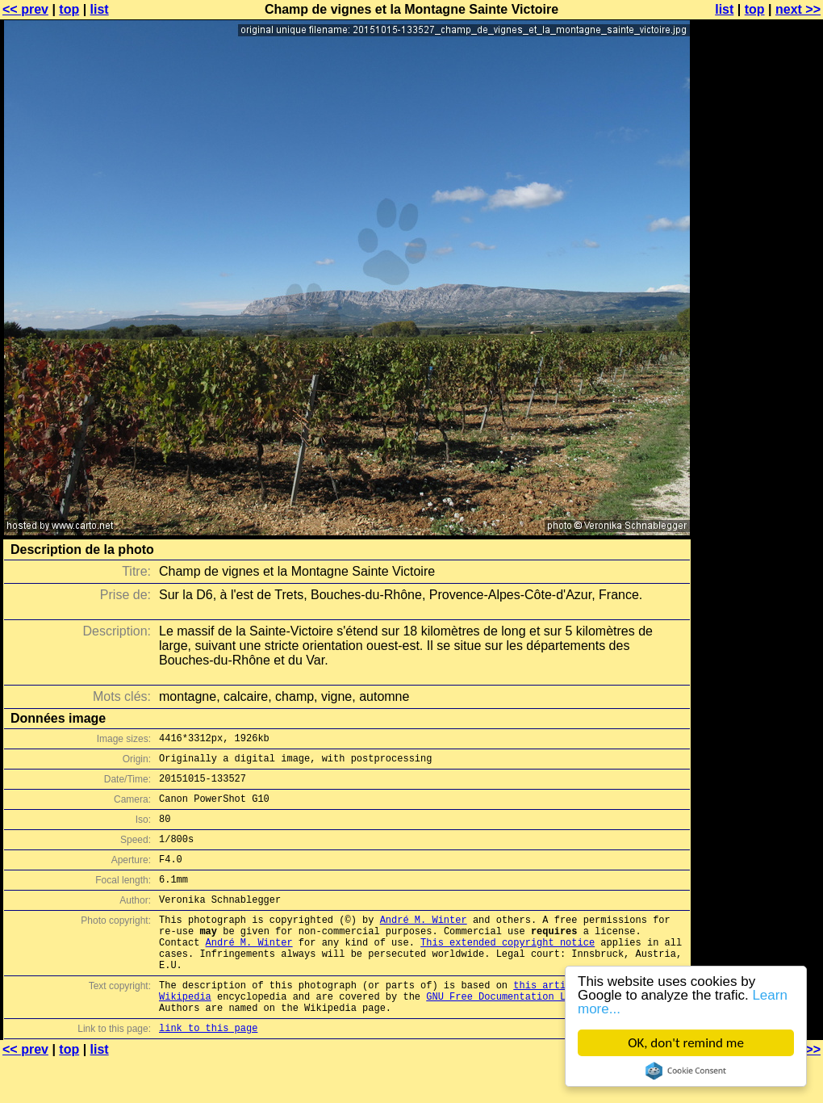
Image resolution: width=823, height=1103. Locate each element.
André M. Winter (423, 943)
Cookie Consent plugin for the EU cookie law (685, 1071)
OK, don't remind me (686, 1042)
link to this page (208, 1071)
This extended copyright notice (507, 971)
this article (548, 1021)
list (99, 9)
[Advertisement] (757, 399)
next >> (798, 9)
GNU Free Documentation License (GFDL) (533, 1035)
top (69, 9)
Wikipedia (185, 1035)
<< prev (25, 9)
